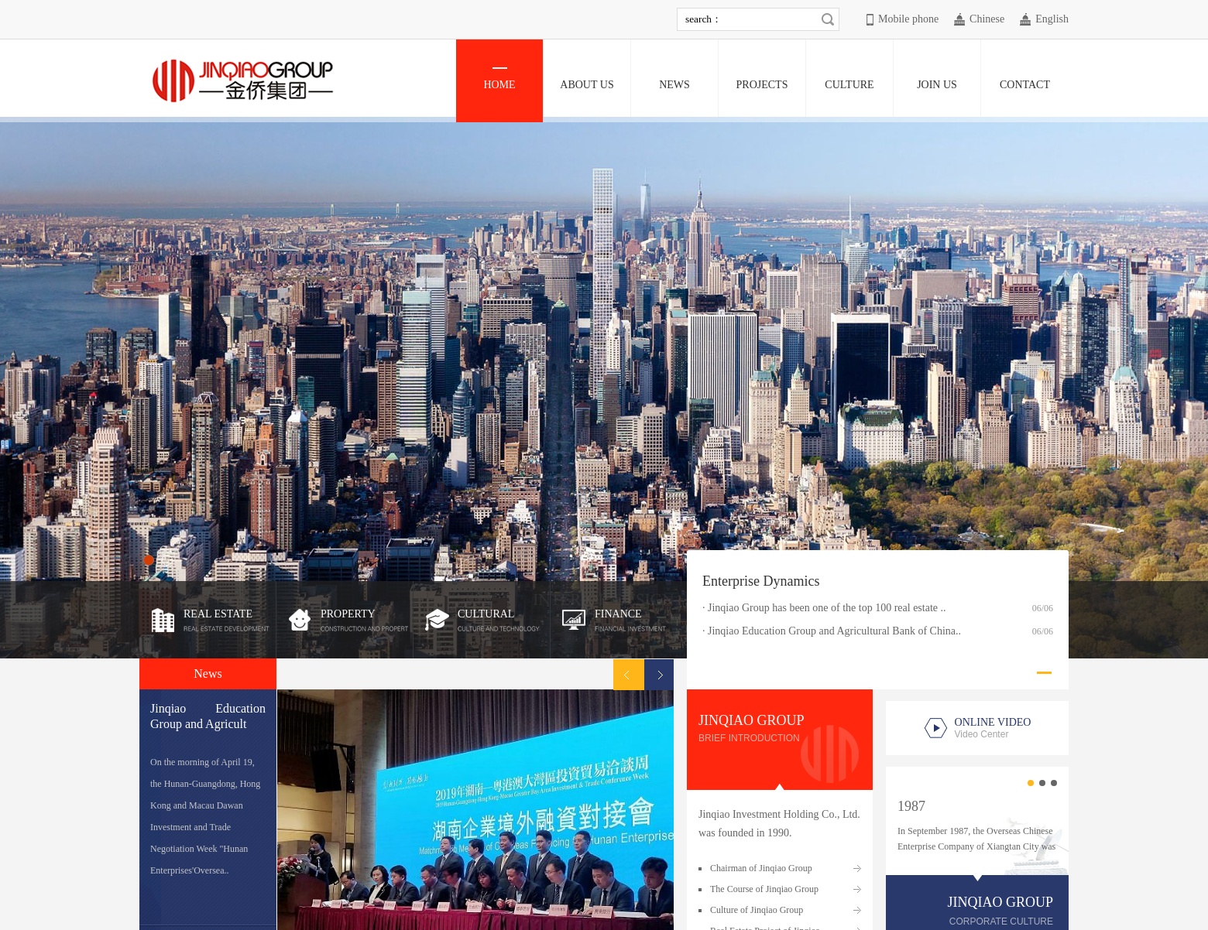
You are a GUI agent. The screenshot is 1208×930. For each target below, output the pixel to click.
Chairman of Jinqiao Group (761, 868)
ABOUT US (586, 79)
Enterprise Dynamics (760, 581)
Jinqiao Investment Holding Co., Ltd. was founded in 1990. (779, 824)
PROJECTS (762, 79)
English (1052, 19)
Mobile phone (908, 19)
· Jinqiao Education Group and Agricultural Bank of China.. (831, 631)
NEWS (674, 79)
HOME (499, 79)
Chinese (986, 19)
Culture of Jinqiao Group (756, 909)
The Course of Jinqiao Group (764, 889)
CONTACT (1025, 79)
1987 (911, 806)
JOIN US (937, 79)
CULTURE (849, 79)
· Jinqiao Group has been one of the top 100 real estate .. (824, 608)
